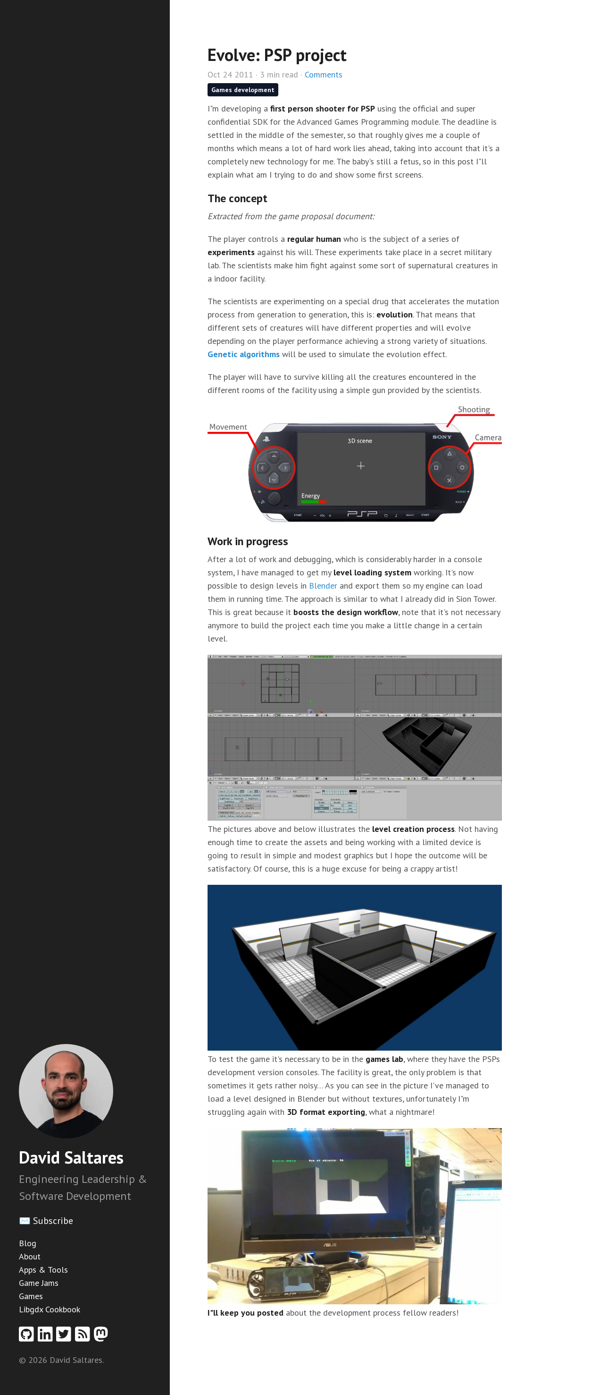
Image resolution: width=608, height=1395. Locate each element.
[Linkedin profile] (47, 1337)
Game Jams (38, 1282)
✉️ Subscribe (46, 1221)
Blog (27, 1243)
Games (31, 1296)
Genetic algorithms (244, 354)
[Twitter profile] (65, 1337)
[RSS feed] (84, 1337)
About (30, 1256)
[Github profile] (28, 1337)
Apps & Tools (43, 1269)
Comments (323, 74)
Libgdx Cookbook (49, 1309)
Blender (323, 585)
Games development (243, 90)
